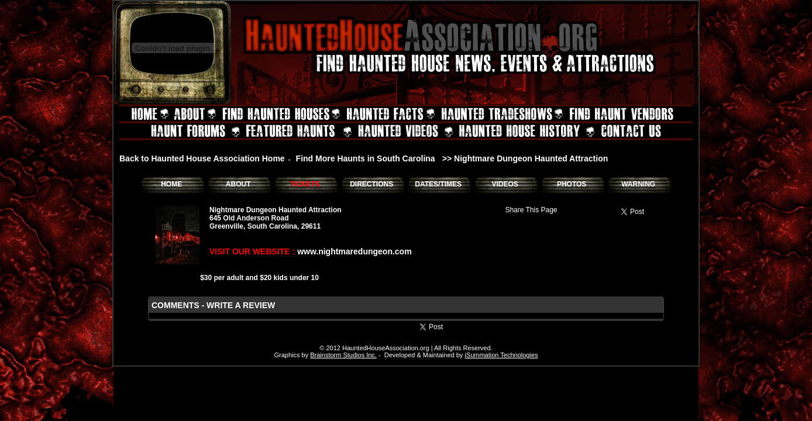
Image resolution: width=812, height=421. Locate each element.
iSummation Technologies (501, 354)
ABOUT (238, 184)
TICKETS (304, 184)
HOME (171, 184)
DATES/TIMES (438, 184)
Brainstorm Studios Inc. (343, 354)
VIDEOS (504, 184)
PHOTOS (571, 184)
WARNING (638, 184)
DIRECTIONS (371, 184)
